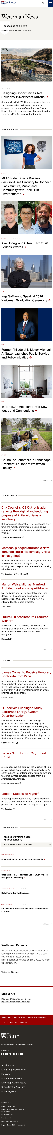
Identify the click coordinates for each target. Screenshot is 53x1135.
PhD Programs (8, 1091)
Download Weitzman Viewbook (15, 1002)
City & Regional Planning (13, 1069)
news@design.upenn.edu (13, 959)
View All (46, 481)
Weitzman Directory (10, 972)
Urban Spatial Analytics (13, 1087)
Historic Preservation (12, 1078)
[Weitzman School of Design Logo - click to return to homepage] (9, 3)
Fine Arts (6, 1074)
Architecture (7, 1065)
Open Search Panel (43, 3)
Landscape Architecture (13, 1082)
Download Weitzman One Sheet (16, 999)
